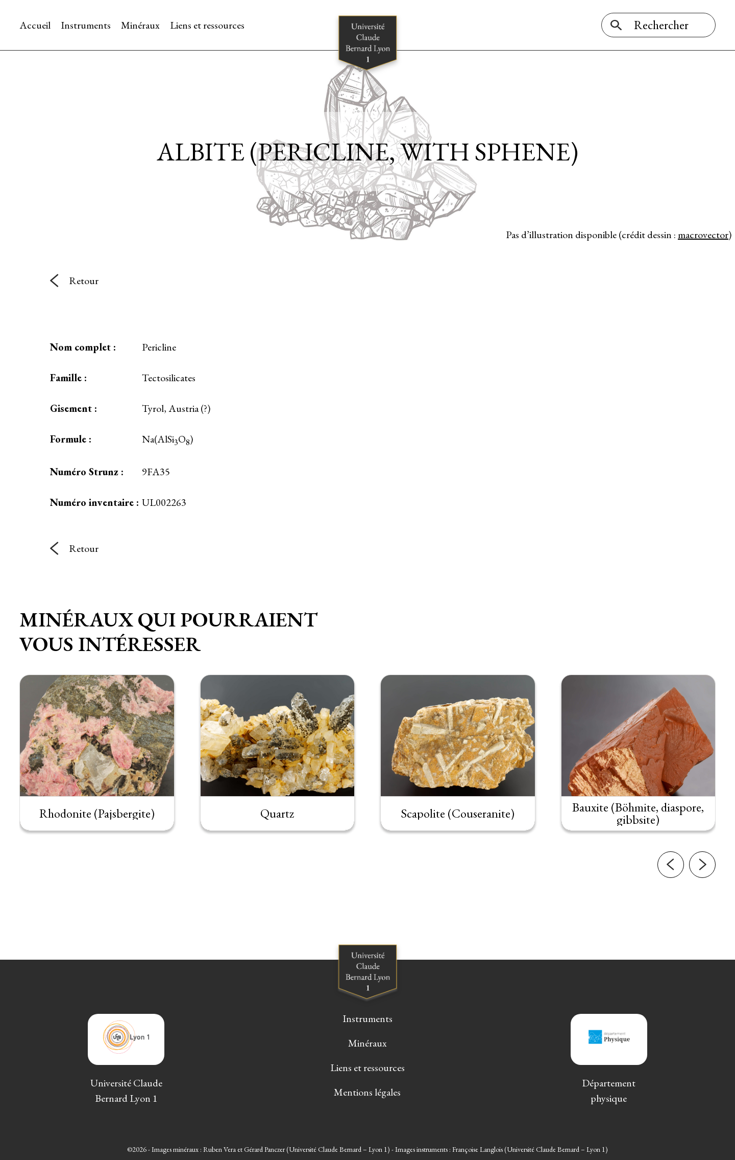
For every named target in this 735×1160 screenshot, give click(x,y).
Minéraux (140, 25)
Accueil (35, 25)
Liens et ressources (207, 25)
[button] (670, 886)
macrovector (703, 234)
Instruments (86, 25)
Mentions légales (367, 1092)
